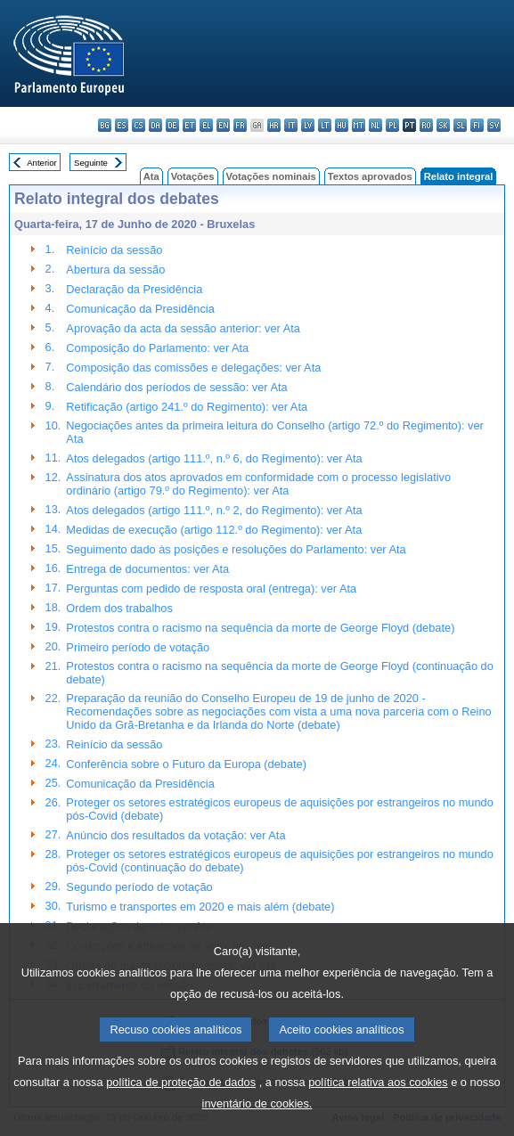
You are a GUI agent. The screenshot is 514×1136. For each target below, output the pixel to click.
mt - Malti (358, 125)
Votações (193, 176)
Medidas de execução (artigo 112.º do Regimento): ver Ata (214, 529)
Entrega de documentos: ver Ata (147, 569)
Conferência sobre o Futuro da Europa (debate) (186, 764)
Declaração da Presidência (134, 289)
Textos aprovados (370, 176)
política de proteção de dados (181, 1107)
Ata (151, 176)
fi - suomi (477, 125)
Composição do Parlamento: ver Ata (157, 348)
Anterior (42, 163)
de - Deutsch (172, 125)
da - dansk (155, 125)
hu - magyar (341, 125)
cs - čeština (138, 125)
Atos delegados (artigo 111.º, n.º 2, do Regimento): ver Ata (214, 510)
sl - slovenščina (460, 125)
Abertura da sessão (115, 269)
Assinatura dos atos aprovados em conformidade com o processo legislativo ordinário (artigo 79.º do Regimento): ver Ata (258, 483)
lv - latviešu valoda (307, 125)
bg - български (104, 125)
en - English (223, 125)
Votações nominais (271, 176)
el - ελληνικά (206, 125)
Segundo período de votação (139, 887)
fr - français (240, 125)
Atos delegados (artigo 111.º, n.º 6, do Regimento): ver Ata (214, 458)
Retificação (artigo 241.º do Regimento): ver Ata (186, 406)
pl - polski (392, 125)
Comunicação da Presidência (140, 308)
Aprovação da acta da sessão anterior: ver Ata (183, 328)
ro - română (426, 125)
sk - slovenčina (443, 125)
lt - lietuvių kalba (324, 125)
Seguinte (91, 163)
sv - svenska (494, 125)
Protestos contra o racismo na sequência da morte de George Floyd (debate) (260, 627)
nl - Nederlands (375, 125)
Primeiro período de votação (137, 647)
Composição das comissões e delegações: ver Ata (193, 367)
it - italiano (291, 125)
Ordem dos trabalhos (119, 608)
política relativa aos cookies (378, 1107)
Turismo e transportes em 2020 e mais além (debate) (200, 906)
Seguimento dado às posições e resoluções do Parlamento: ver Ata (235, 549)
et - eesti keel (189, 125)
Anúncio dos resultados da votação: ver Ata (175, 835)
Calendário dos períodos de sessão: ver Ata (176, 387)
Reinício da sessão (114, 250)
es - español (121, 125)
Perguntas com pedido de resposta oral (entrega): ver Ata (211, 588)
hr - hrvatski (274, 125)
